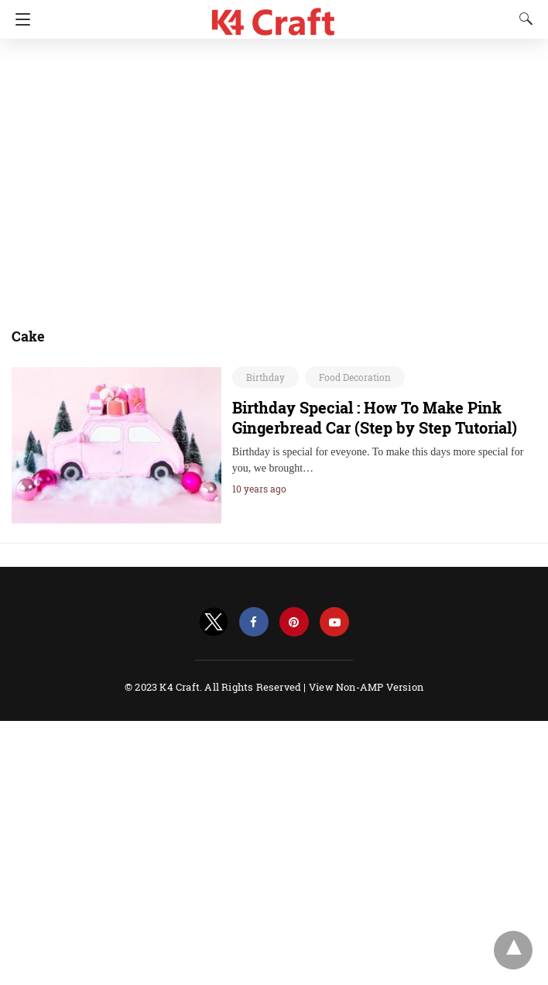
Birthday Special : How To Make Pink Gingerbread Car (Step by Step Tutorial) (374, 417)
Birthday (265, 377)
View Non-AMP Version (366, 687)
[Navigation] (19, 19)
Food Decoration (355, 377)
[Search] (522, 19)
